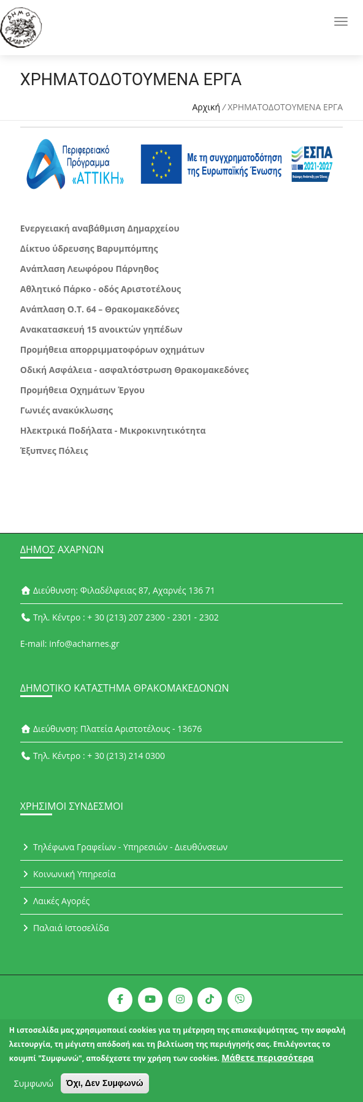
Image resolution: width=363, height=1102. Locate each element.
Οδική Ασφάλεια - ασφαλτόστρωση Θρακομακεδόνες (134, 370)
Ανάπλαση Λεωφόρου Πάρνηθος (89, 268)
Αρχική (206, 107)
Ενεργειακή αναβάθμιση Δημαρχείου (100, 228)
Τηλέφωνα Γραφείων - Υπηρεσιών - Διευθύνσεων (123, 847)
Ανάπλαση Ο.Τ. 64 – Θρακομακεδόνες (100, 309)
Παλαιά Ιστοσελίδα (64, 928)
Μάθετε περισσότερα (267, 1062)
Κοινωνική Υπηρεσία (68, 874)
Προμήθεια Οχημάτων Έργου (82, 390)
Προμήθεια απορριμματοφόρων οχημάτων (112, 349)
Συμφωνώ (33, 1087)
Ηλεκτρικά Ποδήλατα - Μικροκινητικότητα (113, 430)
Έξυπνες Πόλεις (54, 450)
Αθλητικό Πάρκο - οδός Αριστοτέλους (100, 289)
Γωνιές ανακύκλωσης (66, 410)
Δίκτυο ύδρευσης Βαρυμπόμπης (89, 248)
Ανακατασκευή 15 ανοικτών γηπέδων (101, 329)
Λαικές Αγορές (55, 901)
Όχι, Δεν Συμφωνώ (104, 1087)
